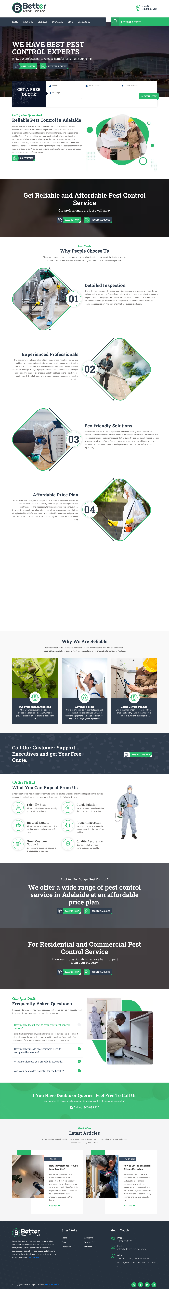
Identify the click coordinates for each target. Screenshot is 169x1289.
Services (42, 21)
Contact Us (84, 21)
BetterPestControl (52, 1284)
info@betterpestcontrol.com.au (131, 1249)
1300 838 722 (90, 1107)
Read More (53, 1205)
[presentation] (104, 94)
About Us (28, 21)
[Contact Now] (138, 9)
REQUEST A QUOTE (131, 22)
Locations (57, 21)
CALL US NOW (24, 66)
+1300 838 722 (124, 1241)
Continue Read (34, 1257)
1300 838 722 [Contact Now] (149, 8)
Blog (70, 21)
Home (15, 21)
